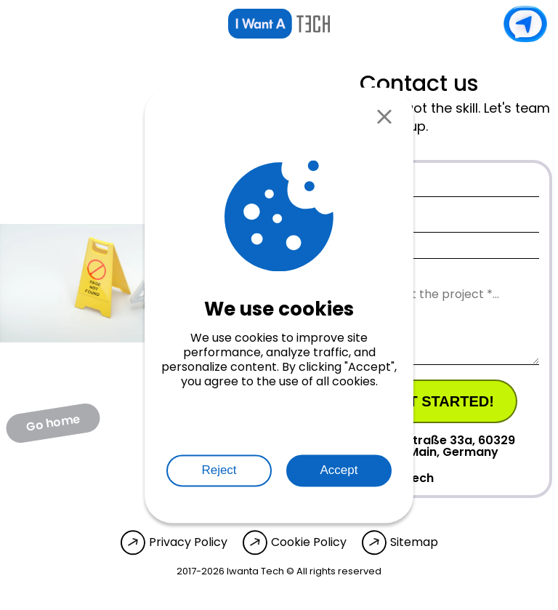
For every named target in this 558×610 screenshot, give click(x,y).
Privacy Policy (188, 542)
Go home (53, 422)
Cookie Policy (309, 542)
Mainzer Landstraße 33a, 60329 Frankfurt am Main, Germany (406, 446)
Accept (339, 470)
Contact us (525, 24)
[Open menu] (22, 24)
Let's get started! (418, 401)
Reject (218, 470)
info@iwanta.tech (366, 477)
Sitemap (414, 542)
